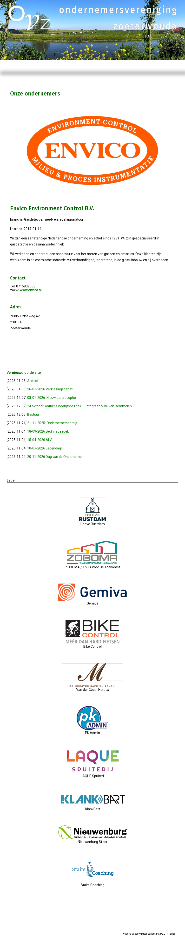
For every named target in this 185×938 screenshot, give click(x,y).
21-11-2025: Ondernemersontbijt (52, 423)
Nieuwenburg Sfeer (92, 840)
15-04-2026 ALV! (40, 440)
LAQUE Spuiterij (92, 774)
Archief (33, 381)
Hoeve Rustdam (92, 522)
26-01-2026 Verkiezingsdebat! (50, 389)
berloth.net (153, 933)
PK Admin (92, 731)
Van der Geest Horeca (92, 688)
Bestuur (33, 414)
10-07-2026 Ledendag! (44, 448)
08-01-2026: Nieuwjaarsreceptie (51, 398)
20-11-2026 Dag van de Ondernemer (55, 457)
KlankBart (92, 807)
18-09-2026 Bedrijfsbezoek (48, 431)
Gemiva (92, 601)
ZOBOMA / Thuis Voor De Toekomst (92, 565)
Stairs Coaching (92, 883)
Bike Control (92, 644)
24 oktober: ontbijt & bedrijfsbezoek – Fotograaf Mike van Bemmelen (79, 406)
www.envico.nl (30, 290)
